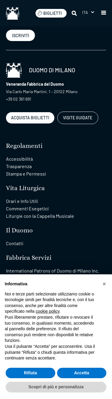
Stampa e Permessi (26, 173)
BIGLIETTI (49, 13)
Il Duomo (19, 230)
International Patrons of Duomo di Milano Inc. (52, 270)
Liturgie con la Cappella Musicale (40, 216)
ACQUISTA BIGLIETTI (30, 117)
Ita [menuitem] (85, 12)
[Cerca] (75, 13)
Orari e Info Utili (22, 201)
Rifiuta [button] (30, 372)
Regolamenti (24, 146)
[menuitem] (88, 12)
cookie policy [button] (47, 311)
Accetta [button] (81, 372)
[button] (103, 13)
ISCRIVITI (20, 35)
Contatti (14, 243)
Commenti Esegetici (27, 208)
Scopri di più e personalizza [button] (55, 386)
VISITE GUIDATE (77, 117)
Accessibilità (19, 159)
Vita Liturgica (25, 188)
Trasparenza (19, 166)
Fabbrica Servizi (28, 258)
